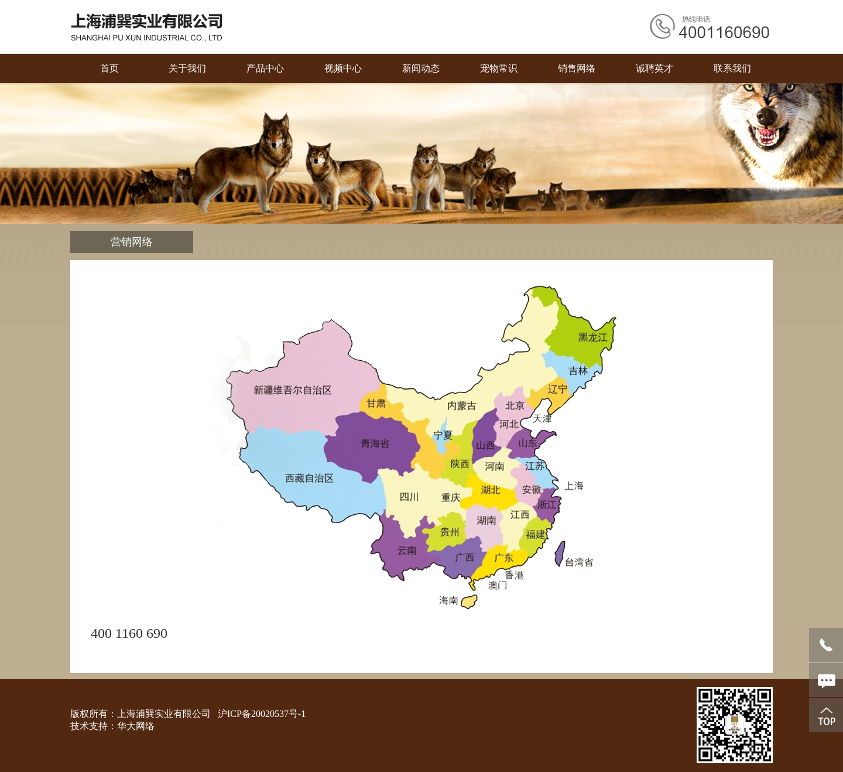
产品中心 (265, 68)
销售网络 (576, 68)
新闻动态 (421, 68)
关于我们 (187, 68)
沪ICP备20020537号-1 (262, 714)
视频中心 (343, 68)
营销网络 (132, 242)
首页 (109, 68)
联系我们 (732, 68)
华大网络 (136, 726)
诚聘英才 (654, 68)
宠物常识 (499, 68)
